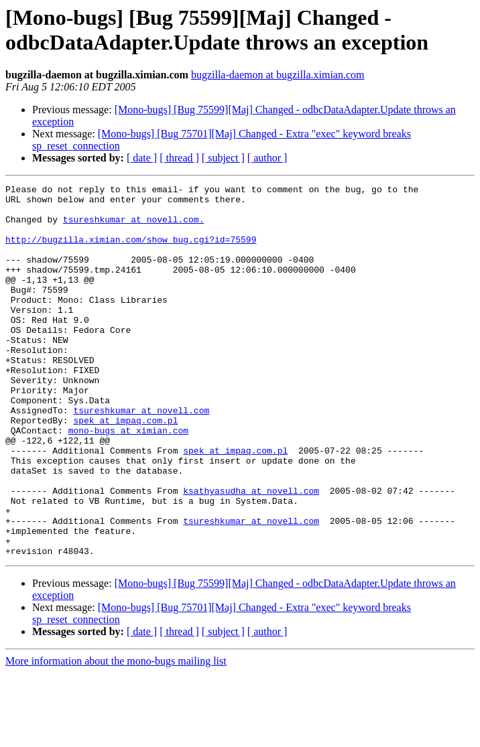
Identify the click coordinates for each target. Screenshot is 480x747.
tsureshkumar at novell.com (141, 456)
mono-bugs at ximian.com (128, 480)
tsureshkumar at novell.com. (133, 227)
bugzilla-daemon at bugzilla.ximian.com (278, 74)
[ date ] (142, 157)
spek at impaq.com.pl (125, 468)
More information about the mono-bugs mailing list (116, 735)
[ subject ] (223, 157)
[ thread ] (179, 157)
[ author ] (267, 157)
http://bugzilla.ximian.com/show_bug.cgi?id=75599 (130, 251)
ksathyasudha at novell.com (251, 553)
